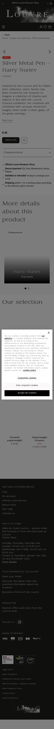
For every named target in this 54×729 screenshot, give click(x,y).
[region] (27, 364)
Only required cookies (27, 386)
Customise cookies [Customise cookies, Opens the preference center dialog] (27, 378)
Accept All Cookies (27, 393)
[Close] (49, 332)
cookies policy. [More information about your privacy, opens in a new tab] (29, 371)
